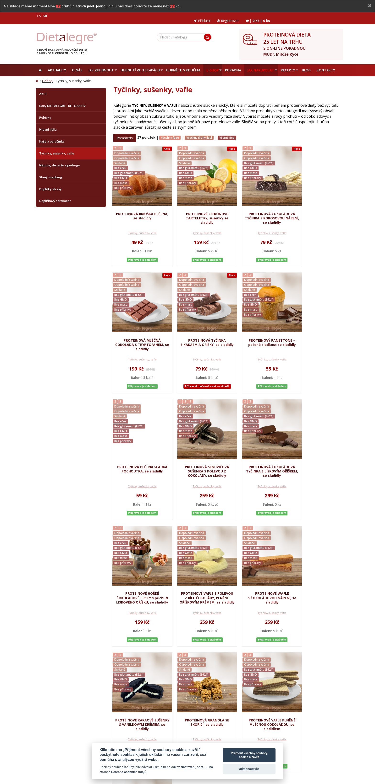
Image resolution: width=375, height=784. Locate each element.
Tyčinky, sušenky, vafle (139, 231)
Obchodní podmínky (63, 688)
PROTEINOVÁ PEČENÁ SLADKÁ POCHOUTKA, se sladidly (255, 336)
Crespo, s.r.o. (329, 758)
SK (45, 16)
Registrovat (296, 16)
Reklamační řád (156, 688)
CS (39, 16)
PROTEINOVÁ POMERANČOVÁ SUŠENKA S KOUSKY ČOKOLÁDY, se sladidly (313, 595)
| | (326, 16)
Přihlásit (270, 16)
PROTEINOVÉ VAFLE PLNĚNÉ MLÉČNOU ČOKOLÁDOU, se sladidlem (255, 593)
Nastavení (188, 767)
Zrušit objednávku (184, 688)
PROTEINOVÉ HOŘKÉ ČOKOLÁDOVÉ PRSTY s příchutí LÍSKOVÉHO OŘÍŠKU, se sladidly (197, 467)
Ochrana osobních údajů (100, 688)
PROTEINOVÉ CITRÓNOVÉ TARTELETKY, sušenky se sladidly (197, 207)
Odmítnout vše (249, 769)
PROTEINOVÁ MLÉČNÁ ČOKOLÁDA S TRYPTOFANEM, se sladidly (313, 209)
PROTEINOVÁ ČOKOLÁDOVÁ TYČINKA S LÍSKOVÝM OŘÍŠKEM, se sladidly (139, 464)
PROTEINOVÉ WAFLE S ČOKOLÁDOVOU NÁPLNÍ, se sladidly (314, 464)
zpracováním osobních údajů (290, 707)
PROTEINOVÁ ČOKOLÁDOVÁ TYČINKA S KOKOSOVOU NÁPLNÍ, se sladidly (255, 207)
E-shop (47, 77)
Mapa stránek (46, 758)
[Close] (369, 5)
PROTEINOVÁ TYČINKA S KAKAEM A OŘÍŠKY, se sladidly (138, 336)
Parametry (125, 134)
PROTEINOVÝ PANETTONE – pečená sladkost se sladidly (197, 333)
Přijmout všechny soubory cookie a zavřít (249, 755)
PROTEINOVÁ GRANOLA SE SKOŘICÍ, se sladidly (197, 591)
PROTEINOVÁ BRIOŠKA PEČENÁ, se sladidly (139, 205)
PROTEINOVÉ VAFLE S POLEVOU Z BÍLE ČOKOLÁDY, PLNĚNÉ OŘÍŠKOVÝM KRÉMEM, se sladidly (255, 469)
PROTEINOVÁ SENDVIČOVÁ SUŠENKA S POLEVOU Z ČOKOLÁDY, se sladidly (314, 336)
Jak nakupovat (131, 688)
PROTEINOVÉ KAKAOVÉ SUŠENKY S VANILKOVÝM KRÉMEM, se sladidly (139, 593)
